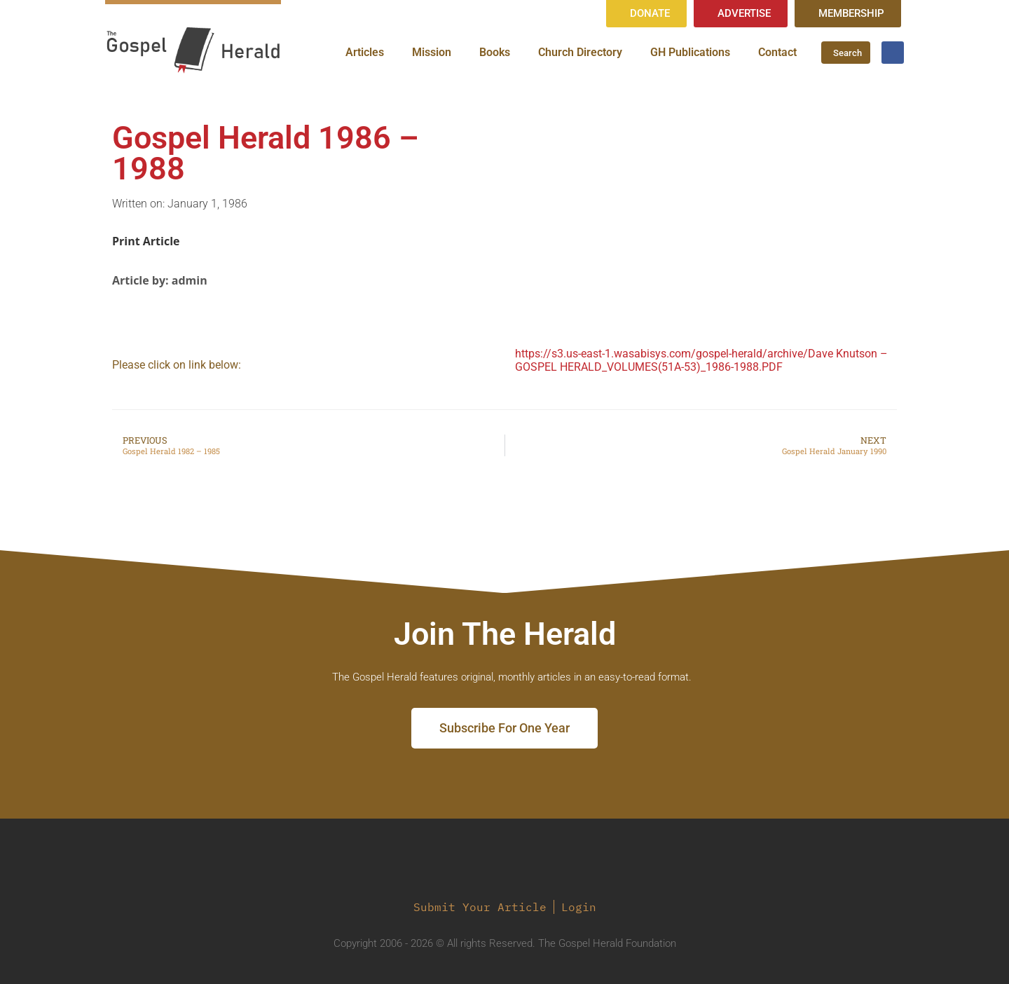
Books (494, 52)
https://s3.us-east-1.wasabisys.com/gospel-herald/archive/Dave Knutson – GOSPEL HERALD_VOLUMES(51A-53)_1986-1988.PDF (701, 360)
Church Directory (580, 52)
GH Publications (690, 52)
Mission (431, 52)
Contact (777, 52)
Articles (364, 52)
